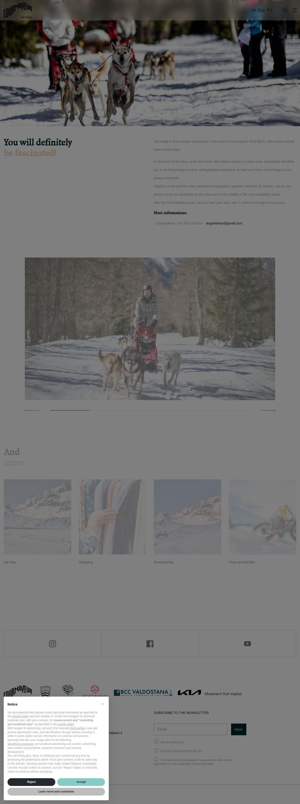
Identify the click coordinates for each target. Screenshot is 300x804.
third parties (77, 728)
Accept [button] (81, 782)
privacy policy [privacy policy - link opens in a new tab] (20, 716)
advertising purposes (21, 744)
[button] (102, 704)
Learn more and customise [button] (56, 791)
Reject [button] (31, 782)
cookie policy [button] (66, 724)
